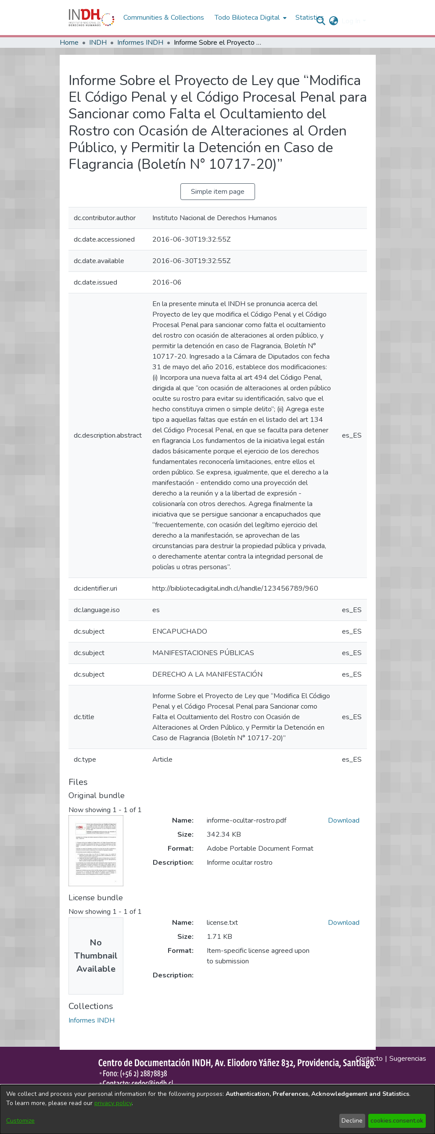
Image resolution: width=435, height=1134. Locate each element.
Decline (352, 1120)
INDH (98, 42)
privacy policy (113, 1103)
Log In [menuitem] (351, 21)
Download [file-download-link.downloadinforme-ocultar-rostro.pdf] (344, 820)
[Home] (91, 17)
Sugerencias (407, 1058)
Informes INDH (140, 42)
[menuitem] (333, 21)
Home (69, 42)
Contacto (369, 1058)
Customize (20, 1120)
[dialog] (217, 1109)
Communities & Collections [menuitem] (163, 17)
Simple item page (217, 191)
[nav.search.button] (320, 21)
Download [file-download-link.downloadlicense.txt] (344, 922)
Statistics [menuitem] (309, 17)
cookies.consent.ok (396, 1120)
